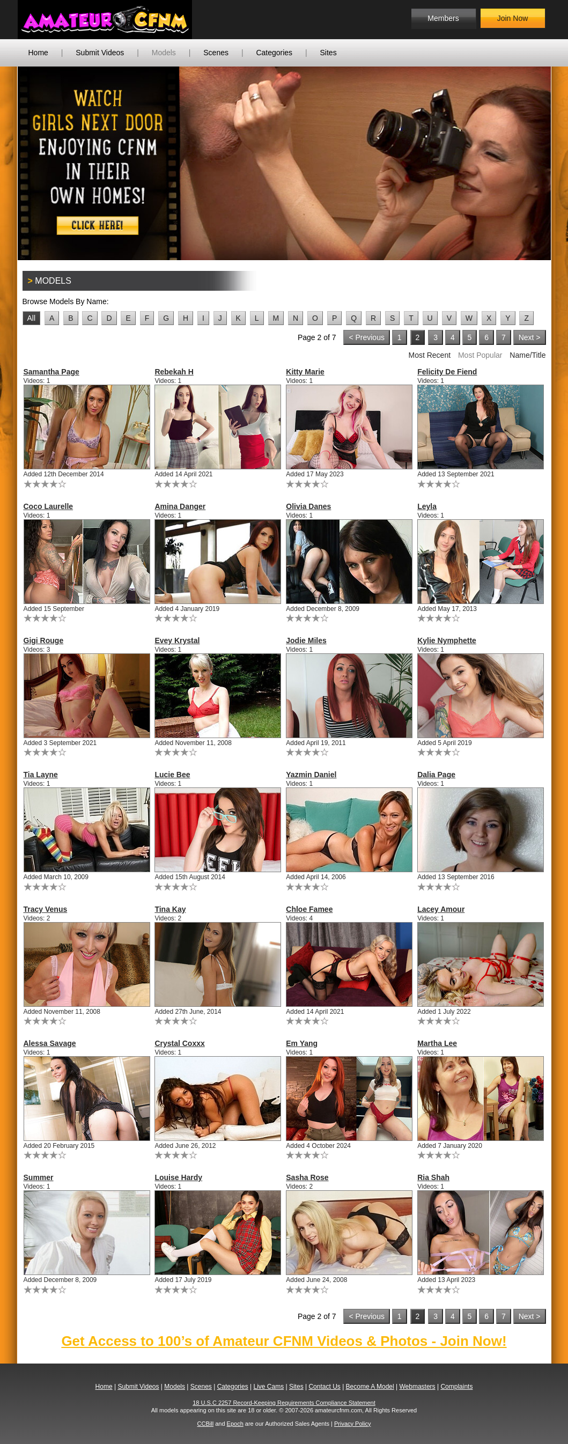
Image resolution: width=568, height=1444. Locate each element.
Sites (328, 52)
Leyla (427, 506)
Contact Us (324, 1386)
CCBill (205, 1423)
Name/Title (527, 355)
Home (38, 52)
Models (164, 52)
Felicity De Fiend (447, 371)
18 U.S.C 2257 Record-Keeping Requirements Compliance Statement (284, 1402)
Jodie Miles (306, 640)
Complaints (456, 1386)
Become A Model (370, 1386)
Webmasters (417, 1386)
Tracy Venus (46, 909)
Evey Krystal (177, 640)
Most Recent (429, 355)
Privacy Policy (352, 1423)
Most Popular (480, 355)
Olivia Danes (308, 506)
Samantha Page (51, 371)
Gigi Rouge (44, 640)
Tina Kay (170, 909)
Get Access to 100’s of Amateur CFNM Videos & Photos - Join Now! (283, 1341)
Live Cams (268, 1386)
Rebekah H (173, 371)
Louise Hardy (178, 1177)
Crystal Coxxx (179, 1043)
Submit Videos (100, 52)
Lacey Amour (440, 909)
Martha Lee (437, 1043)
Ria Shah (433, 1177)
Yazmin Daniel (311, 774)
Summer (39, 1177)
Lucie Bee (172, 774)
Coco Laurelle (48, 506)
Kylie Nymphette (446, 640)
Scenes (215, 52)
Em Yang (302, 1043)
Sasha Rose (307, 1177)
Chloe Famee (309, 909)
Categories (274, 52)
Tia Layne (41, 774)
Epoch (235, 1423)
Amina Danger (179, 506)
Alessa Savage (50, 1043)
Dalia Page (436, 774)
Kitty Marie (305, 371)
